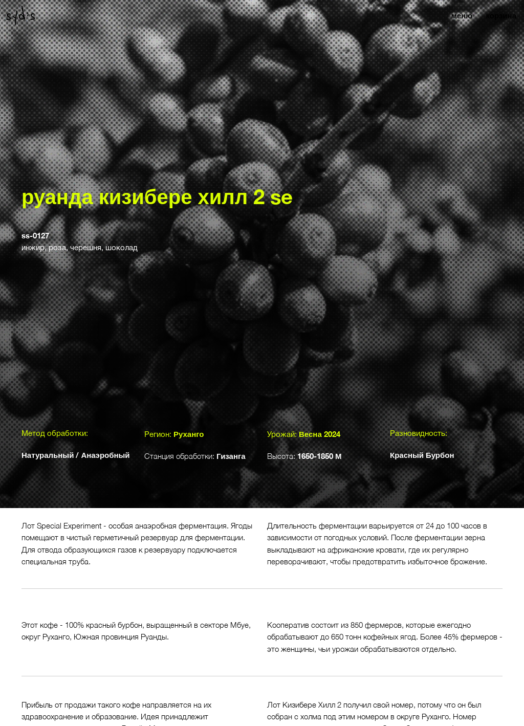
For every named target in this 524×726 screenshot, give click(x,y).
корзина (501, 15)
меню (461, 15)
